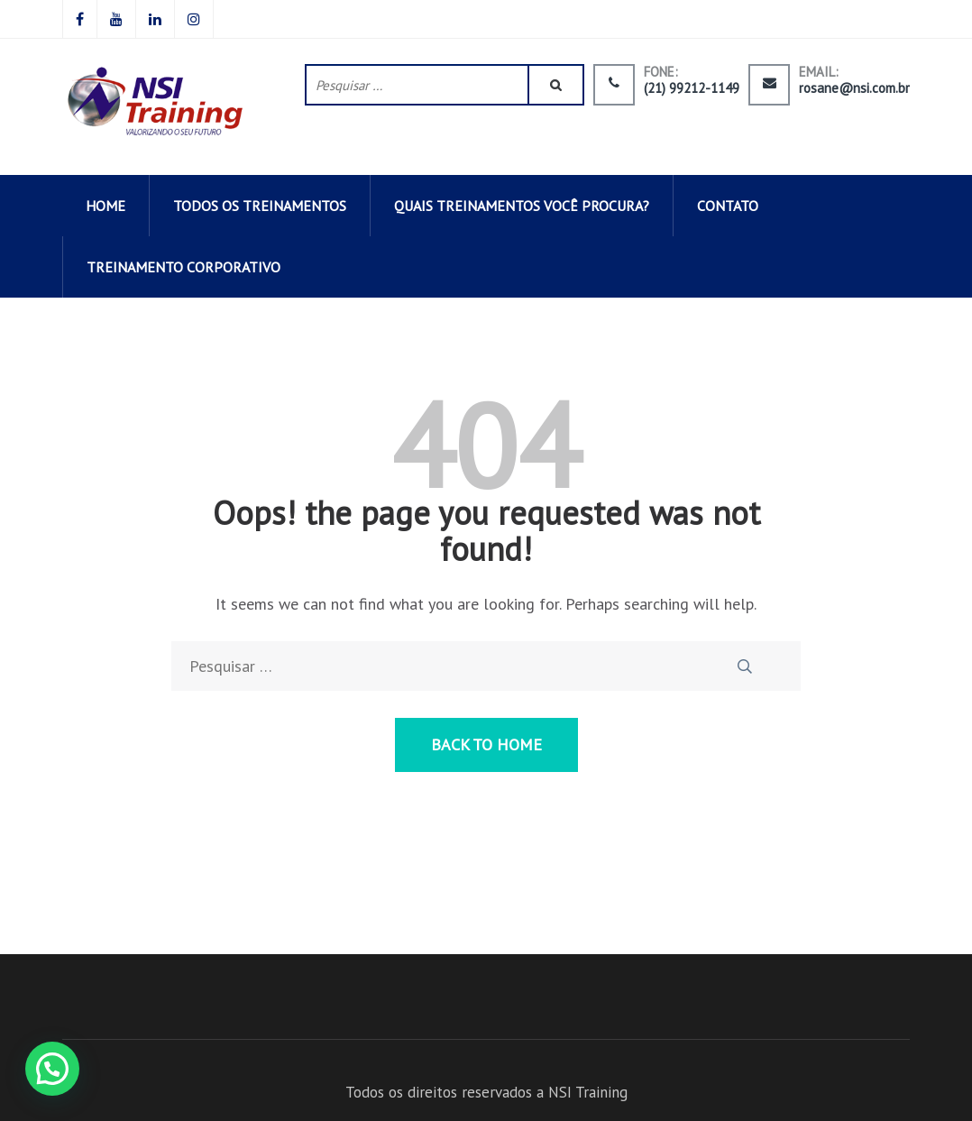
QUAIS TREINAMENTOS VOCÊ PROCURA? (521, 206)
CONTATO (727, 206)
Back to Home (486, 744)
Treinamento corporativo (183, 267)
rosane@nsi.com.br (854, 88)
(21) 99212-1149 (691, 88)
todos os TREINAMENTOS (259, 206)
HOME (105, 206)
